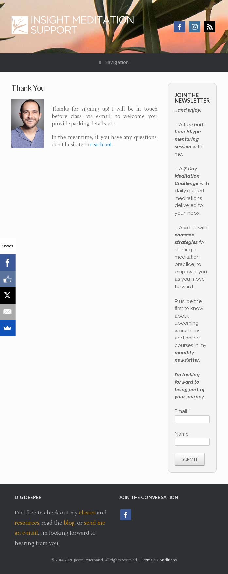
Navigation (114, 62)
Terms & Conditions (159, 560)
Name (181, 434)
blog (69, 523)
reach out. (101, 145)
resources (27, 523)
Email (182, 411)
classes (87, 513)
